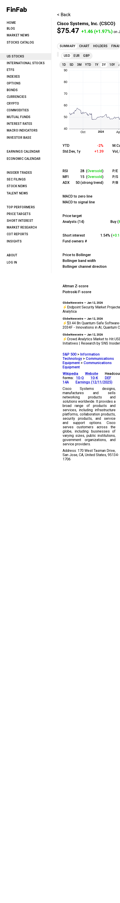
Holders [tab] (100, 46)
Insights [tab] (14, 241)
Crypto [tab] (13, 103)
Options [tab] (14, 83)
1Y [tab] (97, 64)
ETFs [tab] (11, 70)
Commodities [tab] (18, 110)
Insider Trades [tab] (19, 172)
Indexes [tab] (13, 76)
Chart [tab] (84, 46)
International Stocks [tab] (26, 63)
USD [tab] (67, 55)
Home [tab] (11, 22)
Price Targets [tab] (19, 214)
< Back (64, 14)
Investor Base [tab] (19, 137)
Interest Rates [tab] (19, 123)
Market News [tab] (18, 35)
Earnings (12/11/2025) (94, 382)
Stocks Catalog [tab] (20, 42)
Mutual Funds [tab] (19, 117)
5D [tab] (71, 64)
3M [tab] (79, 64)
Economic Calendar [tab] (24, 158)
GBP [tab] (86, 55)
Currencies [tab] (16, 97)
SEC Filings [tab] (16, 179)
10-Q (80, 378)
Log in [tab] (12, 262)
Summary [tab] (68, 46)
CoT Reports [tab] (17, 234)
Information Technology (81, 356)
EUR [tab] (77, 55)
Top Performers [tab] (21, 207)
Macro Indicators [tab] (22, 130)
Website (91, 373)
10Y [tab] (112, 64)
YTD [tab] (88, 64)
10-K (94, 378)
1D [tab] (64, 64)
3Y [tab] (104, 64)
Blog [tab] (11, 28)
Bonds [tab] (12, 90)
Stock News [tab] (17, 186)
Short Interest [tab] (20, 220)
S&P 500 (69, 354)
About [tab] (12, 255)
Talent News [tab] (17, 193)
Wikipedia (70, 373)
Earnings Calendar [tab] (23, 151)
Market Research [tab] (22, 227)
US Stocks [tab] (15, 56)
